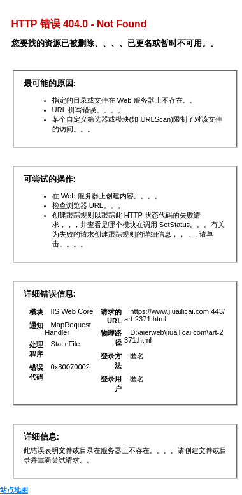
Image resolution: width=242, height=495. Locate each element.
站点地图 (14, 490)
